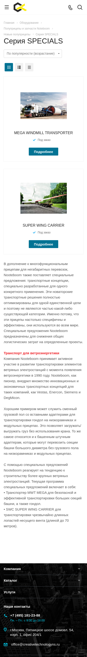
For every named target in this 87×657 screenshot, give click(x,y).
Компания (12, 569)
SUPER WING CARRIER (43, 225)
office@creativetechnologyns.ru (35, 644)
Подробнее (43, 152)
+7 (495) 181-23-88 (25, 615)
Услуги (9, 592)
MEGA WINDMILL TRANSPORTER (43, 133)
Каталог (10, 580)
